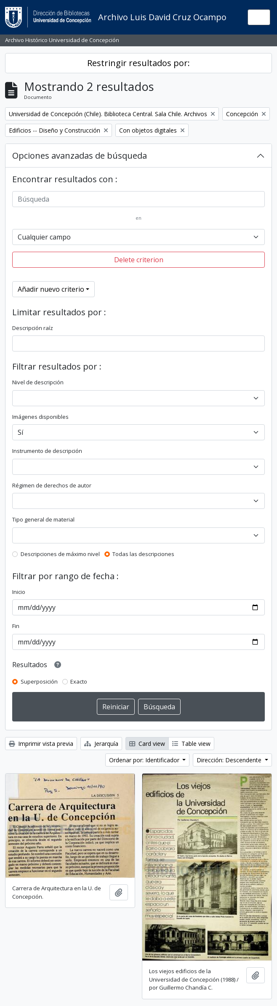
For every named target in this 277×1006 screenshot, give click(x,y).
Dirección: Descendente (230, 760)
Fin (15, 626)
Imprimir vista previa (41, 744)
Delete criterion (138, 259)
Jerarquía (101, 744)
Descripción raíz (32, 328)
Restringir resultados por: (138, 63)
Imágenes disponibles (40, 416)
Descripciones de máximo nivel (60, 554)
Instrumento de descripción (47, 451)
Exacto (78, 681)
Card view (147, 744)
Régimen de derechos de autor (51, 485)
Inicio (18, 592)
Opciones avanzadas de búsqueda (79, 155)
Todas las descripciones (143, 554)
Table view (191, 744)
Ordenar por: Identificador (145, 760)
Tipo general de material (43, 519)
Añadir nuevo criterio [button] (51, 289)
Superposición (39, 681)
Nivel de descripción (38, 382)
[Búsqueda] (138, 199)
